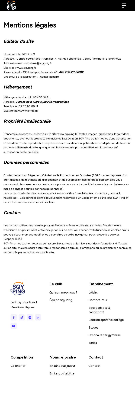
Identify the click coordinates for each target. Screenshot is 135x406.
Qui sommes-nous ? (63, 292)
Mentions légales (22, 307)
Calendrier (18, 366)
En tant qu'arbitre (62, 373)
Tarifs (92, 343)
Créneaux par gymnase (104, 335)
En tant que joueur (62, 366)
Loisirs (93, 292)
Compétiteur (97, 300)
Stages (93, 327)
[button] (124, 5)
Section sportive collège (106, 320)
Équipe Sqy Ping (60, 300)
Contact (94, 366)
